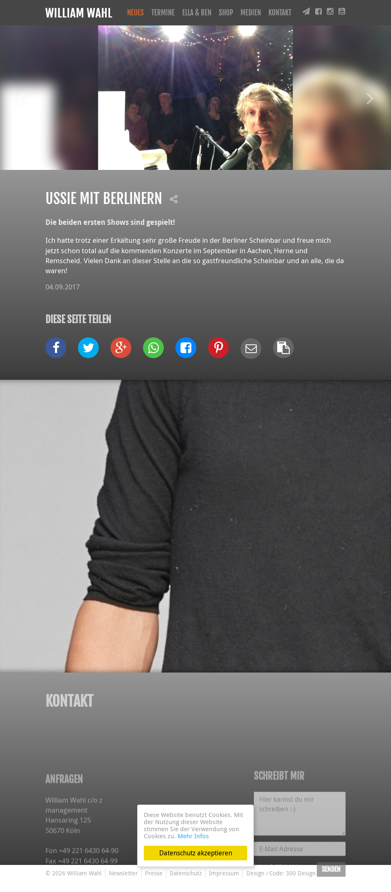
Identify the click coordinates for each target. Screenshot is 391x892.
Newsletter (123, 873)
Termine (163, 12)
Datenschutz (186, 873)
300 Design (301, 873)
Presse (154, 873)
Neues (135, 12)
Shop (226, 12)
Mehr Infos (193, 836)
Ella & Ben (196, 12)
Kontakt (279, 12)
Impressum (224, 873)
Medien (251, 12)
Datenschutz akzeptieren (195, 852)
